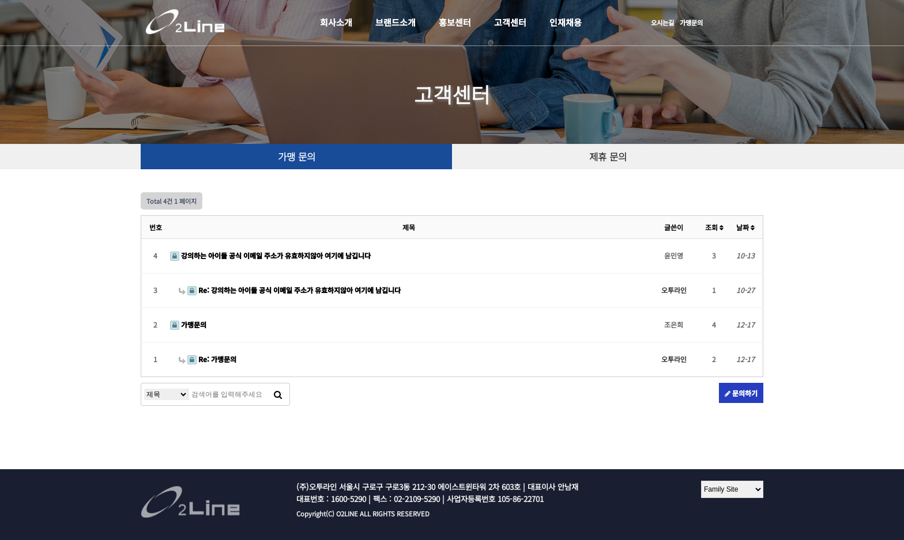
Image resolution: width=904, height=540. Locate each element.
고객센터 (510, 22)
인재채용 (565, 22)
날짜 (745, 227)
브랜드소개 (395, 22)
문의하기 (741, 393)
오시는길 (662, 22)
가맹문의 (691, 22)
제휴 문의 (608, 156)
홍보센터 (455, 22)
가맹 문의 (296, 156)
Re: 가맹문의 (207, 359)
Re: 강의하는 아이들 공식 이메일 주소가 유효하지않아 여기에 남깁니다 (290, 290)
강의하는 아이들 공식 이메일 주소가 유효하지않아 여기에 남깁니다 (270, 255)
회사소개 (336, 22)
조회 (714, 227)
